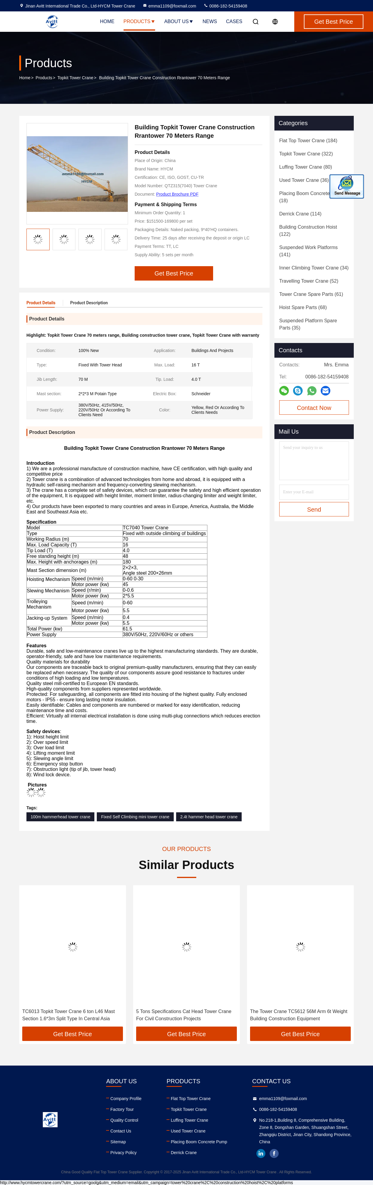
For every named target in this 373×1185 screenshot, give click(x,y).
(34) (314, 267)
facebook (274, 1153)
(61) (311, 294)
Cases (234, 21)
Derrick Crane (184, 1152)
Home (107, 21)
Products (139, 21)
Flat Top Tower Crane (191, 1098)
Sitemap (118, 1141)
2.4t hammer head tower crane (209, 816)
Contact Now (314, 408)
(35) (308, 324)
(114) (300, 213)
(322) (306, 153)
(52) (308, 281)
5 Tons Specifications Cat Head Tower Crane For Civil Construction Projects (183, 1015)
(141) (308, 251)
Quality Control (124, 1120)
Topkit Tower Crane (75, 77)
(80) (305, 167)
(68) (303, 307)
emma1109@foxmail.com (169, 6)
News (210, 21)
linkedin (260, 1153)
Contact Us (120, 1131)
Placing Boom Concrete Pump (199, 1141)
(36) (304, 180)
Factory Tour (122, 1109)
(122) (308, 230)
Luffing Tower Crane (189, 1120)
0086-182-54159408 (225, 6)
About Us (179, 21)
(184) (308, 140)
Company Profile (126, 1098)
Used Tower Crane (188, 1131)
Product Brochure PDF (177, 194)
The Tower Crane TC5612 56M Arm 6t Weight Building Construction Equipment (298, 1015)
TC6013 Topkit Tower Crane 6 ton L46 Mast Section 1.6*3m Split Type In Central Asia (68, 1015)
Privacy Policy (123, 1152)
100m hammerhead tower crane (60, 816)
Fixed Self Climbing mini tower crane (135, 816)
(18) (311, 197)
